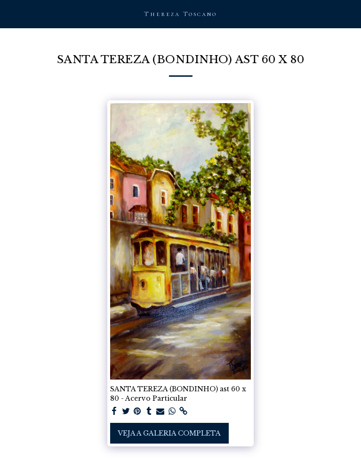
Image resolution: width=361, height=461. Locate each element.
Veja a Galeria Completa (169, 433)
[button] (10, 14)
